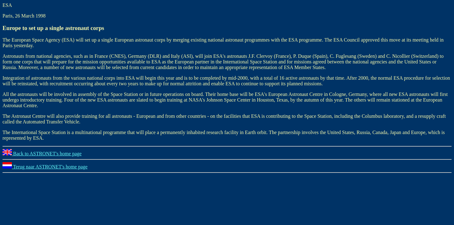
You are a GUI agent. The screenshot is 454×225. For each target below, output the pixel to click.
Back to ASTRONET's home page (42, 153)
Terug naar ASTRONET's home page (45, 166)
